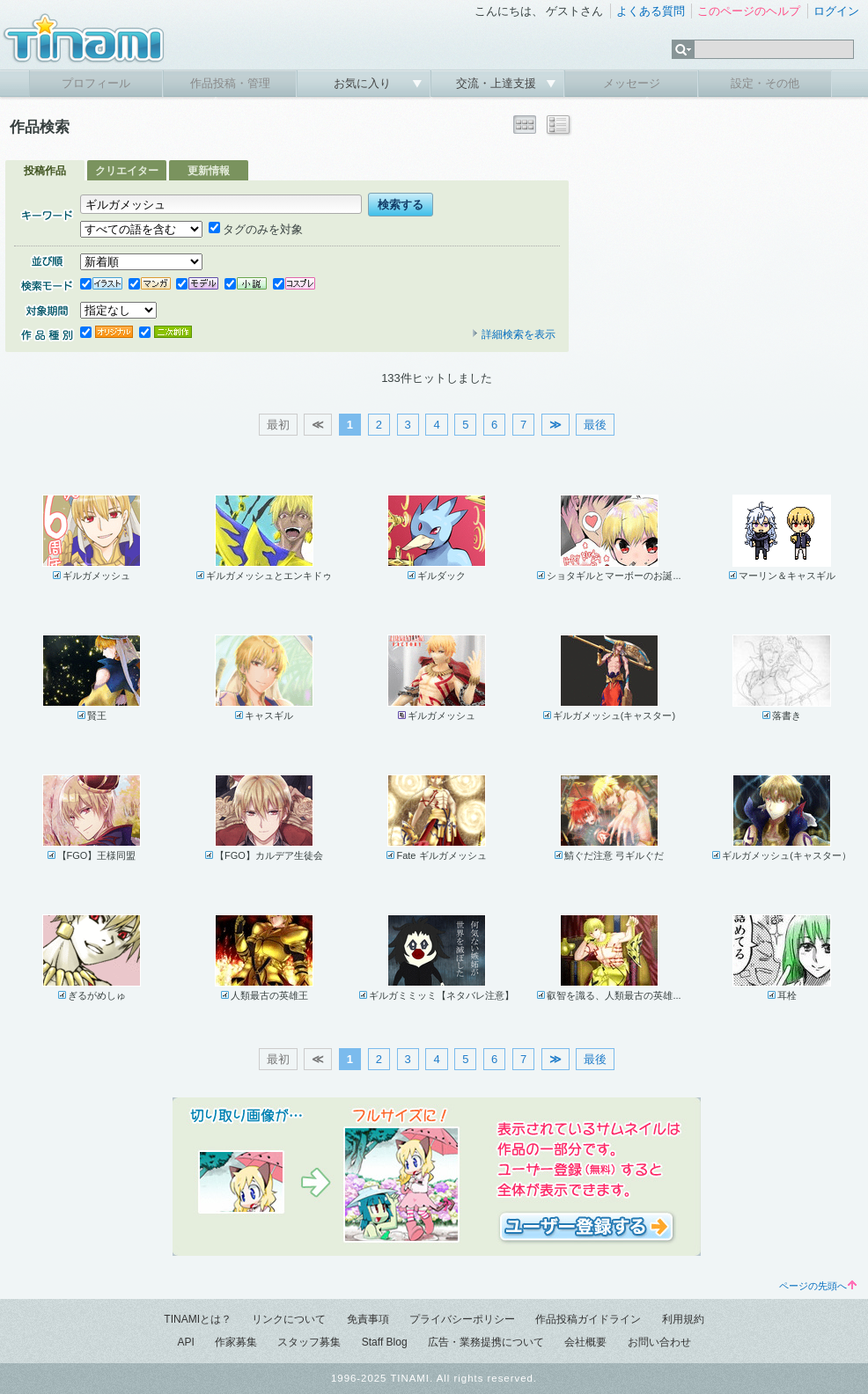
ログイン (836, 11)
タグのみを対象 (256, 229)
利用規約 (683, 1319)
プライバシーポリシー (462, 1319)
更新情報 (209, 171)
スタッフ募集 (309, 1342)
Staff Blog (385, 1342)
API (185, 1342)
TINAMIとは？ (198, 1319)
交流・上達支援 (498, 83)
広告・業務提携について (486, 1342)
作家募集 (236, 1342)
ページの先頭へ (818, 1285)
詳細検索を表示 (513, 334)
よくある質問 (650, 11)
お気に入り (364, 83)
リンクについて (289, 1319)
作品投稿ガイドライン (588, 1319)
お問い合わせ (659, 1342)
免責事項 (368, 1319)
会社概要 (585, 1342)
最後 (595, 424)
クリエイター (126, 171)
